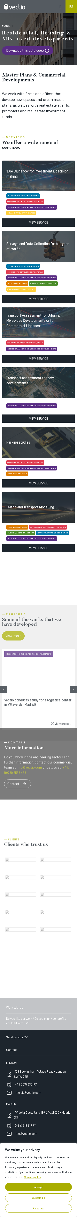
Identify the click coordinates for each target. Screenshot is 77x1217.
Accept (38, 1187)
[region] (38, 1180)
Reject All (38, 1208)
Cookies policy (32, 1177)
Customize (38, 1197)
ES (71, 6)
